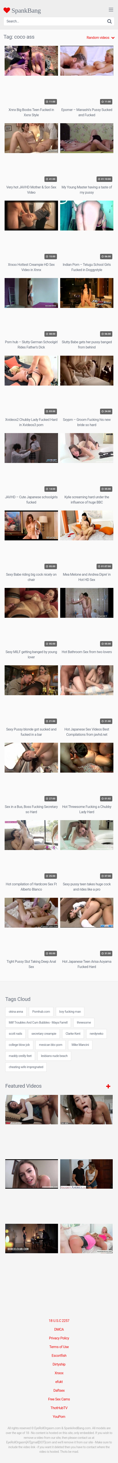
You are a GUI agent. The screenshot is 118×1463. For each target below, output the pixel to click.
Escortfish (59, 1356)
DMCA (59, 1329)
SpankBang (22, 10)
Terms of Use (59, 1347)
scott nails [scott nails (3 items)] (15, 1034)
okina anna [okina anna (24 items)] (16, 1012)
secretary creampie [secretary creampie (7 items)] (44, 1034)
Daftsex (59, 1390)
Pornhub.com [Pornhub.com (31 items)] (41, 1012)
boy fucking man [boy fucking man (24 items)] (70, 1012)
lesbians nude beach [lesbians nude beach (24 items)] (54, 1056)
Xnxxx (59, 1373)
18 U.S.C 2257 (59, 1321)
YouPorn (59, 1417)
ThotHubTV (59, 1408)
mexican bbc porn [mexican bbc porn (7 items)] (50, 1045)
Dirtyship (59, 1364)
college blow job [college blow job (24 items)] (19, 1045)
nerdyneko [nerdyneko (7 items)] (96, 1034)
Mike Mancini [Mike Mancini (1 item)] (80, 1045)
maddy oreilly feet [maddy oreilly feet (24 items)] (20, 1056)
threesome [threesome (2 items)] (84, 1022)
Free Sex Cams (59, 1399)
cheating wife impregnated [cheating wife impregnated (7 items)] (26, 1067)
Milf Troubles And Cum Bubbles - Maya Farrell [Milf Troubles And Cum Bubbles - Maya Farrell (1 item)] (38, 1022)
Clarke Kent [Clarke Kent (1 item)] (73, 1034)
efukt (59, 1382)
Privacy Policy (59, 1338)
